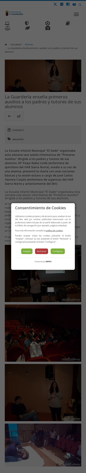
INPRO (48, 261)
